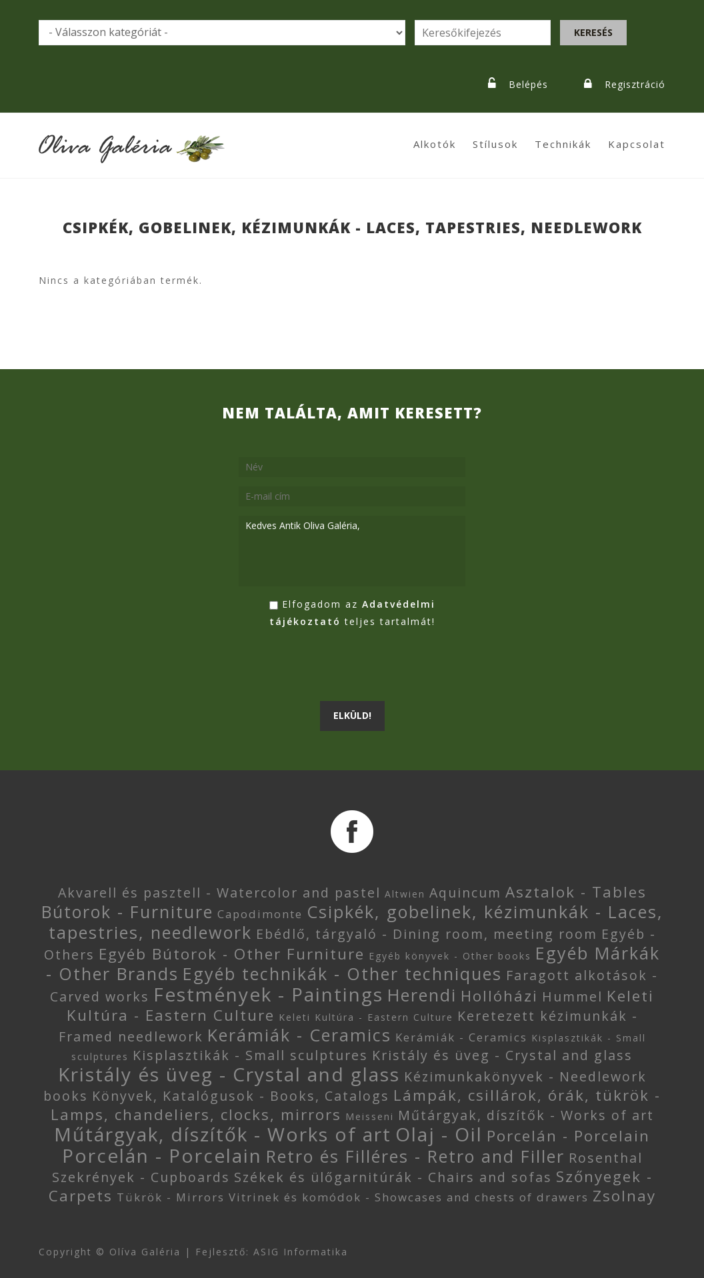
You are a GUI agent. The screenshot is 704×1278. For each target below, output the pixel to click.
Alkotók (434, 144)
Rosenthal (606, 1158)
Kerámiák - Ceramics (299, 1034)
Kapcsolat (636, 144)
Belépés (528, 84)
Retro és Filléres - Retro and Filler (415, 1156)
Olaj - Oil (439, 1134)
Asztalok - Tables (576, 892)
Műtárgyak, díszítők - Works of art (526, 1115)
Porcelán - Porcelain (568, 1135)
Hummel (572, 996)
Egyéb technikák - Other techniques (342, 973)
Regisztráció (635, 84)
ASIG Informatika (300, 1251)
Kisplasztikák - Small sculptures (250, 1055)
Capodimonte (260, 914)
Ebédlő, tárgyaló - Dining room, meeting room (426, 934)
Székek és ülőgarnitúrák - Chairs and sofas (393, 1177)
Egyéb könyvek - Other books (450, 956)
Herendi (422, 994)
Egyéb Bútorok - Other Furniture (232, 954)
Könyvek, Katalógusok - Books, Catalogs (240, 1096)
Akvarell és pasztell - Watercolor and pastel (219, 893)
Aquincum (465, 893)
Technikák (563, 144)
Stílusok (495, 144)
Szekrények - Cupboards (141, 1177)
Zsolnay (624, 1195)
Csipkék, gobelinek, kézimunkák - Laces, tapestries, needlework (356, 922)
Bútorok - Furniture (127, 911)
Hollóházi (499, 995)
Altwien (405, 894)
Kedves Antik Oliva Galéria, (352, 551)
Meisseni (369, 1116)
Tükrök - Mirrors (171, 1197)
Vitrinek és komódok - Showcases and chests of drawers (409, 1197)
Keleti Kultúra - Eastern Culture (366, 1017)
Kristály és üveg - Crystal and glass (502, 1055)
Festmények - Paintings (268, 994)
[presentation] (340, 666)
